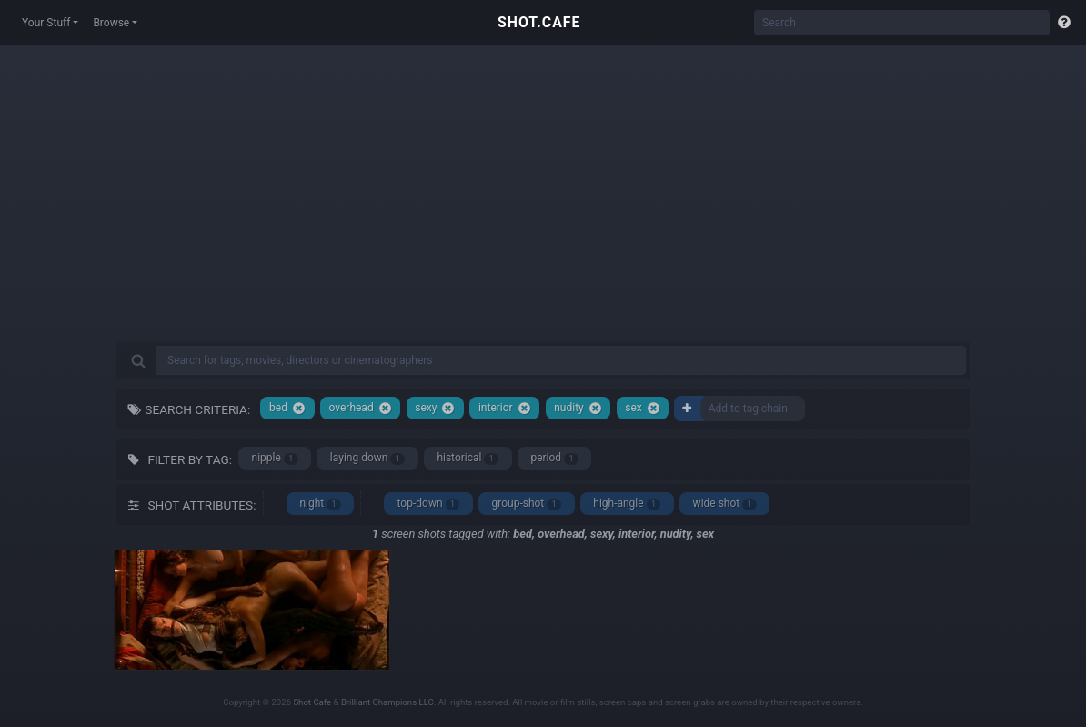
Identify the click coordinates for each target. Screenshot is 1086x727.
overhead (359, 408)
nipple (275, 458)
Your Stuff (46, 22)
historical (467, 458)
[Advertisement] (543, 209)
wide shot (725, 503)
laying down (367, 458)
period (554, 458)
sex (642, 408)
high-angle (626, 503)
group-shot (527, 503)
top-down (428, 503)
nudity (578, 408)
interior (504, 408)
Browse (111, 22)
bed (287, 408)
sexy (435, 408)
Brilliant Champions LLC (387, 702)
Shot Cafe (312, 702)
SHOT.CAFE (539, 22)
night (320, 503)
